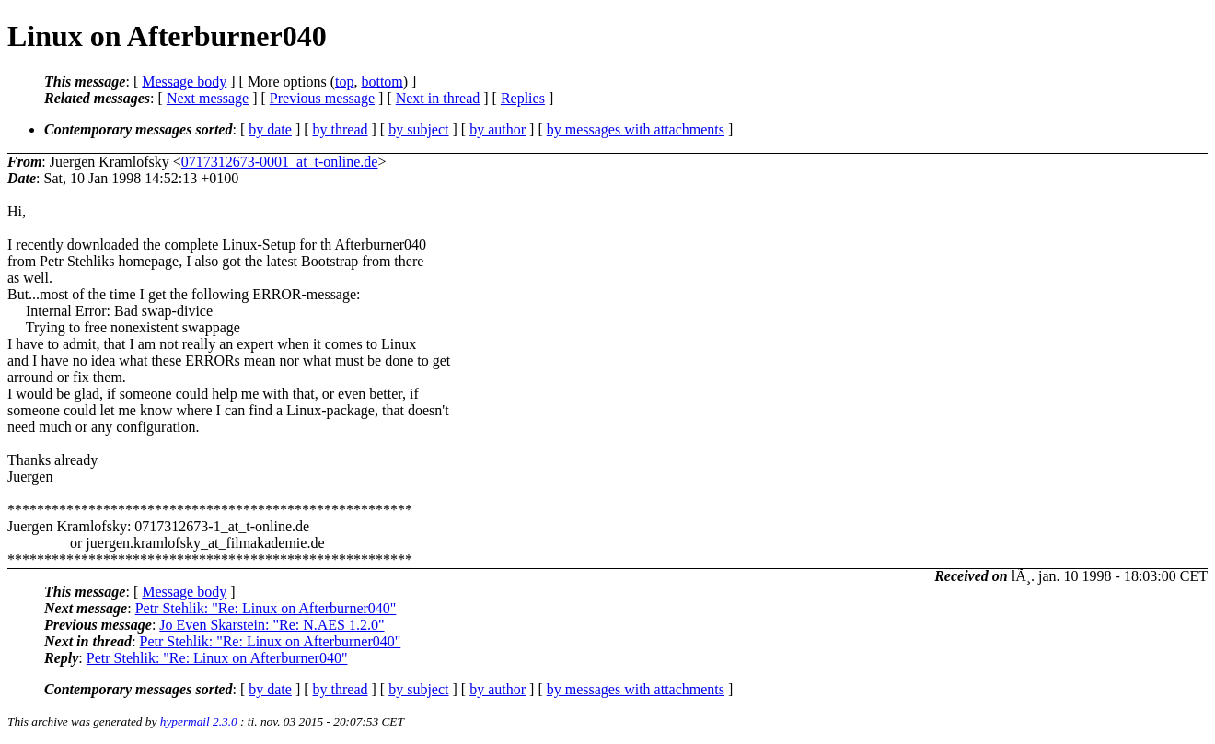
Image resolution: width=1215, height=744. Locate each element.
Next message (208, 98)
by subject (418, 129)
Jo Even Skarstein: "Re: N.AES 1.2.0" (271, 625)
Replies (523, 98)
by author (497, 129)
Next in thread (438, 98)
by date (270, 129)
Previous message (322, 98)
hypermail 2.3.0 (198, 721)
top (344, 81)
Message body (184, 81)
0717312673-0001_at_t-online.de (279, 161)
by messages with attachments (635, 129)
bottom (381, 81)
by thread (340, 129)
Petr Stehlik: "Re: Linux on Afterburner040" (266, 608)
